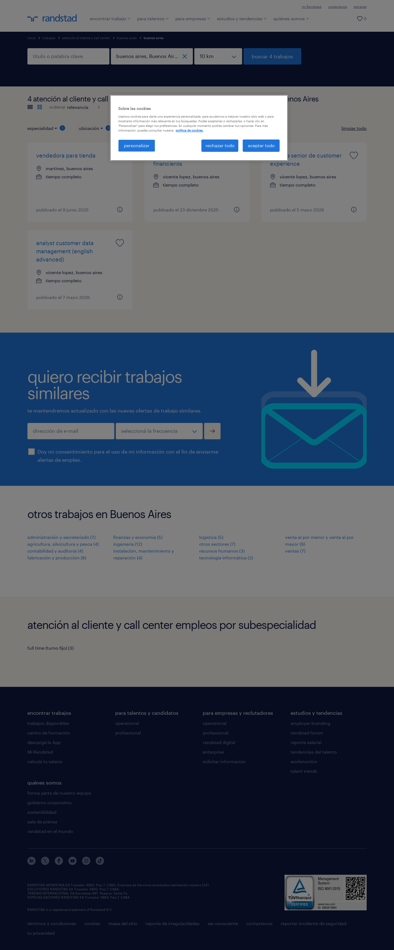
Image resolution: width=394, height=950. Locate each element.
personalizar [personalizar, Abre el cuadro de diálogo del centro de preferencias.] (136, 145)
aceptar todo (261, 145)
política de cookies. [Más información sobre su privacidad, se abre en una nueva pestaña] (189, 130)
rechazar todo (219, 145)
